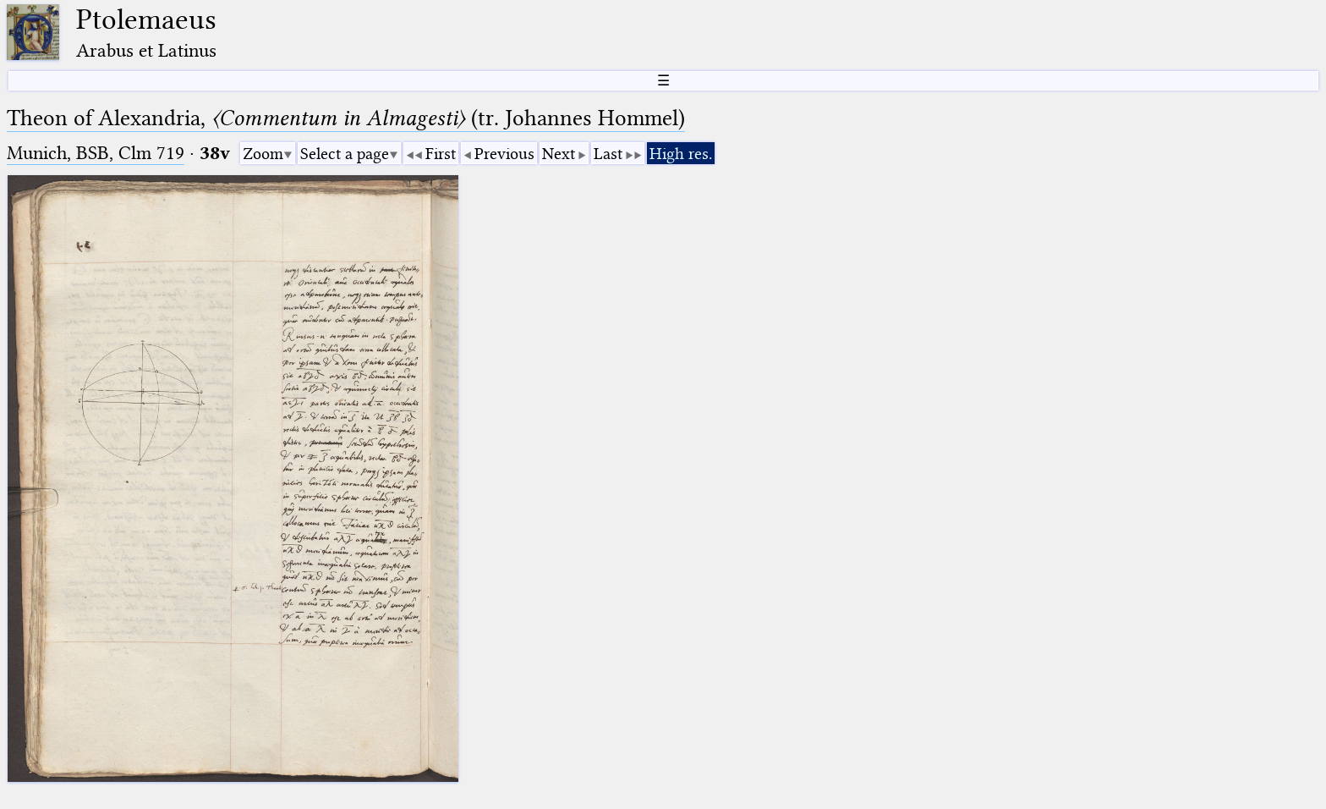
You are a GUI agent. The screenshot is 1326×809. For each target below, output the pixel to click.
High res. (680, 153)
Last (608, 153)
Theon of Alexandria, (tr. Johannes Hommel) (346, 118)
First (440, 153)
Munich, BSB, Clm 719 (95, 152)
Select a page (344, 153)
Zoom (263, 153)
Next (558, 153)
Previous (504, 153)
